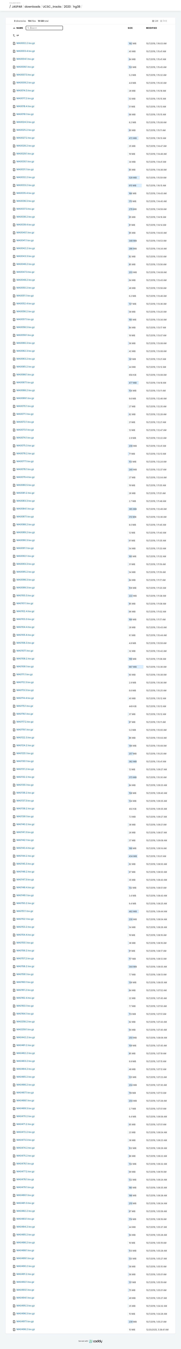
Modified (151, 28)
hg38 (76, 7)
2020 (67, 7)
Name (20, 28)
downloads (32, 7)
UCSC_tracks (52, 7)
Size (130, 28)
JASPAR (17, 7)
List (155, 21)
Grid (163, 21)
